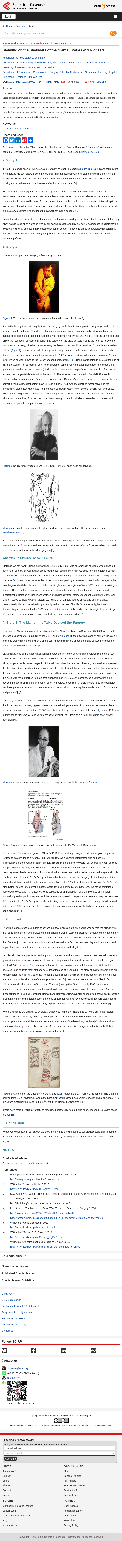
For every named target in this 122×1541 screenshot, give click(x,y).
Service (8, 1501)
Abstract (8, 88)
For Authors (70, 1480)
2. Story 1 (10, 160)
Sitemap (7, 1485)
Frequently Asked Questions (17, 1312)
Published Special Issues (18, 1273)
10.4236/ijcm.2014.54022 (21, 81)
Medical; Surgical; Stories (16, 128)
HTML (48, 81)
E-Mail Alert (8, 1293)
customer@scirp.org (17, 1368)
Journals (20, 26)
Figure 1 (84, 169)
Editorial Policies (72, 1475)
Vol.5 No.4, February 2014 (63, 43)
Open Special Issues (15, 1266)
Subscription (9, 1510)
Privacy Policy (71, 1525)
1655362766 (13, 1378)
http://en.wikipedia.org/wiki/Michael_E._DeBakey (36, 1237)
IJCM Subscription (11, 1299)
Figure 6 (7, 1093)
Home (9, 26)
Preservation (70, 1515)
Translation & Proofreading (17, 1515)
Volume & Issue (11, 1525)
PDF (39, 81)
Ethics (67, 1471)
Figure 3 (7, 528)
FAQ (5, 1520)
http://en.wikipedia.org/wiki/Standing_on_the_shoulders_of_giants (45, 1246)
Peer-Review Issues (74, 1485)
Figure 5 (31, 682)
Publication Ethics (73, 1510)
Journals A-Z (9, 1471)
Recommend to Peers (13, 1318)
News (6, 1495)
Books (6, 1480)
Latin (59, 1093)
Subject (7, 1475)
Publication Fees (73, 1490)
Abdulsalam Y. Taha (13, 57)
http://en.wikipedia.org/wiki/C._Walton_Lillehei (34, 1189)
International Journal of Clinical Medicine (24, 43)
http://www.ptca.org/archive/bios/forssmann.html (35, 1179)
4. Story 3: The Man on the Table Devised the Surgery (44, 622)
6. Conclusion (13, 1123)
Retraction (69, 1520)
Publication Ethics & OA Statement (20, 1306)
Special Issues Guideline (18, 1280)
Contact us (7, 1330)
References (10, 1169)
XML (56, 81)
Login (9, 16)
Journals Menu (14, 1256)
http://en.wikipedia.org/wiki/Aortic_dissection (33, 1227)
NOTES (8, 1150)
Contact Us (8, 1490)
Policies (69, 1501)
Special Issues (71, 1495)
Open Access (71, 1506)
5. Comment (12, 919)
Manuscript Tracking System (18, 1506)
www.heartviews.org (13, 532)
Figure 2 (16, 350)
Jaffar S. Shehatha (35, 57)
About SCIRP (73, 1466)
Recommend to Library (14, 1324)
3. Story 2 (10, 247)
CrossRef (64, 1203)
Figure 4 (66, 636)
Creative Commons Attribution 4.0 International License (86, 1425)
